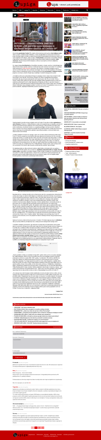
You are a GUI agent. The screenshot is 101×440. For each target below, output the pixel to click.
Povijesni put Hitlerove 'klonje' (72, 151)
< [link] (32, 427)
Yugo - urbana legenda (71, 153)
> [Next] (42, 427)
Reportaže (50, 10)
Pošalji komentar (20, 357)
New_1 (15, 370)
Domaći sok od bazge (70, 140)
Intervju (58, 10)
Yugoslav (15, 387)
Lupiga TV (27, 10)
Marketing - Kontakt (56, 434)
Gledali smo (74, 10)
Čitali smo (66, 10)
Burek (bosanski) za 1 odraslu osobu (74, 142)
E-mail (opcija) (38, 352)
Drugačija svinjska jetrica (71, 144)
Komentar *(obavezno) (38, 343)
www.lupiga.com (54, 436)
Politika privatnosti (68, 434)
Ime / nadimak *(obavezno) (38, 333)
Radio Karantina (27, 68)
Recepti (69, 137)
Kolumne (42, 10)
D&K (20, 10)
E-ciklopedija (72, 148)
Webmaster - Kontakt (43, 434)
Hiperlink (34, 10)
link (30, 382)
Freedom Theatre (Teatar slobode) (73, 154)
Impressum (32, 434)
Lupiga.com (69, 192)
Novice (15, 10)
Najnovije (68, 15)
